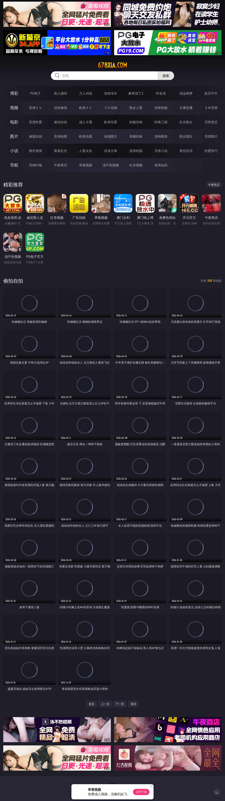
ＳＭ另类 (211, 107)
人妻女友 (85, 150)
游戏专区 (110, 93)
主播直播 (186, 107)
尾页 (133, 704)
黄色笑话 (186, 150)
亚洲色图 (60, 136)
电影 (14, 122)
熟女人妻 (135, 107)
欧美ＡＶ (85, 107)
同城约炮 (35, 165)
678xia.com (112, 65)
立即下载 (141, 792)
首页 (91, 704)
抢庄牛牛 (211, 93)
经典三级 (161, 122)
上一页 (105, 704)
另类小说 (161, 150)
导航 (14, 165)
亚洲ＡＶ (35, 107)
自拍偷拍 (60, 107)
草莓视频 (85, 165)
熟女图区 (186, 136)
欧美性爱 (110, 122)
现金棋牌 (186, 93)
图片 (14, 136)
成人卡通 (85, 122)
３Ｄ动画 (110, 107)
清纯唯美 (161, 136)
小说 (14, 150)
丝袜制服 (161, 107)
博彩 (14, 93)
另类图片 (211, 136)
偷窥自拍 (35, 136)
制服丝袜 (135, 122)
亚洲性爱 (35, 122)
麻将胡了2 (135, 93)
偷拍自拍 (60, 122)
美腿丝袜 (135, 136)
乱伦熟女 (186, 122)
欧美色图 (85, 136)
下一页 (119, 704)
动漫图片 (110, 136)
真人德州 (60, 93)
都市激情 (35, 150)
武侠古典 (110, 150)
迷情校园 (135, 150)
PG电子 (35, 93)
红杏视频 (135, 165)
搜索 (166, 75)
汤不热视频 (110, 165)
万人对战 (85, 93)
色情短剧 (161, 165)
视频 (14, 107)
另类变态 (211, 122)
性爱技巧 (211, 150)
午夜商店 (60, 165)
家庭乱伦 (60, 150)
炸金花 (161, 93)
